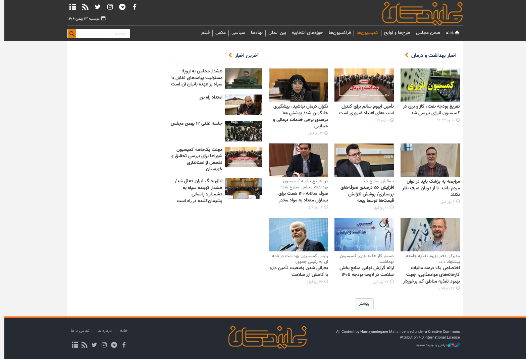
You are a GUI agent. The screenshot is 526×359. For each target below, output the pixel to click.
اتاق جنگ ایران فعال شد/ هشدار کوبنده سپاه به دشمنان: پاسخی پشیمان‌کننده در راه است (196, 191)
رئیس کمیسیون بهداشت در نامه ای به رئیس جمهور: (298, 259)
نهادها (254, 33)
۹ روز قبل (445, 202)
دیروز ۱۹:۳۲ (443, 120)
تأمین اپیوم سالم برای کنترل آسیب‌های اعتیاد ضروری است (364, 110)
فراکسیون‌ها (337, 33)
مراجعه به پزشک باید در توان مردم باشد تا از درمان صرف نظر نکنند (429, 188)
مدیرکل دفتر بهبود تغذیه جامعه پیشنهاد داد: (431, 259)
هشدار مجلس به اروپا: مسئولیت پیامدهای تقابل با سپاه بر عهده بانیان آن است (194, 78)
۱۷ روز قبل (444, 288)
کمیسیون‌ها (365, 33)
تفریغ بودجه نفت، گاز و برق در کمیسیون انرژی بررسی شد (429, 110)
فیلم (203, 33)
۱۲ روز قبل (378, 208)
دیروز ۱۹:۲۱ (378, 120)
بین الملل (275, 33)
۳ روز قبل (313, 133)
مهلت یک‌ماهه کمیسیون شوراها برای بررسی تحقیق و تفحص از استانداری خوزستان (194, 159)
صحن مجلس (426, 33)
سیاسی (236, 33)
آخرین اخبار (244, 56)
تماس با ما (77, 330)
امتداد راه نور (208, 97)
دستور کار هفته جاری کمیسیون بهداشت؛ (364, 259)
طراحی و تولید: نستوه (436, 345)
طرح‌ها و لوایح (395, 33)
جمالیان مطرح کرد (376, 181)
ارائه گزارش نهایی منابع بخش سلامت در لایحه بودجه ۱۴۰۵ (364, 271)
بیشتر (362, 303)
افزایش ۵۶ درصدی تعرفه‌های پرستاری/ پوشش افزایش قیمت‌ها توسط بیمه (364, 194)
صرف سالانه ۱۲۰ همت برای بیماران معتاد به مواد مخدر (301, 197)
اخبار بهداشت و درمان (431, 56)
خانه (450, 33)
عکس (218, 33)
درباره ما (102, 330)
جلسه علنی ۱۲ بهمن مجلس (194, 123)
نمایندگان (410, 13)
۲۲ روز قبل (378, 282)
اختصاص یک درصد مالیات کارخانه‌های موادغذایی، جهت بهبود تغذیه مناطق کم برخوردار (429, 274)
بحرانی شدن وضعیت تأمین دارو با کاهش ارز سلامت (296, 271)
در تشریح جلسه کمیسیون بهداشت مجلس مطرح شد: (302, 184)
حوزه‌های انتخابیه (305, 33)
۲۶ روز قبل (312, 282)
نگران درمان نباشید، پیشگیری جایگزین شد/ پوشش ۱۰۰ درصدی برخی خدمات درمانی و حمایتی (298, 116)
